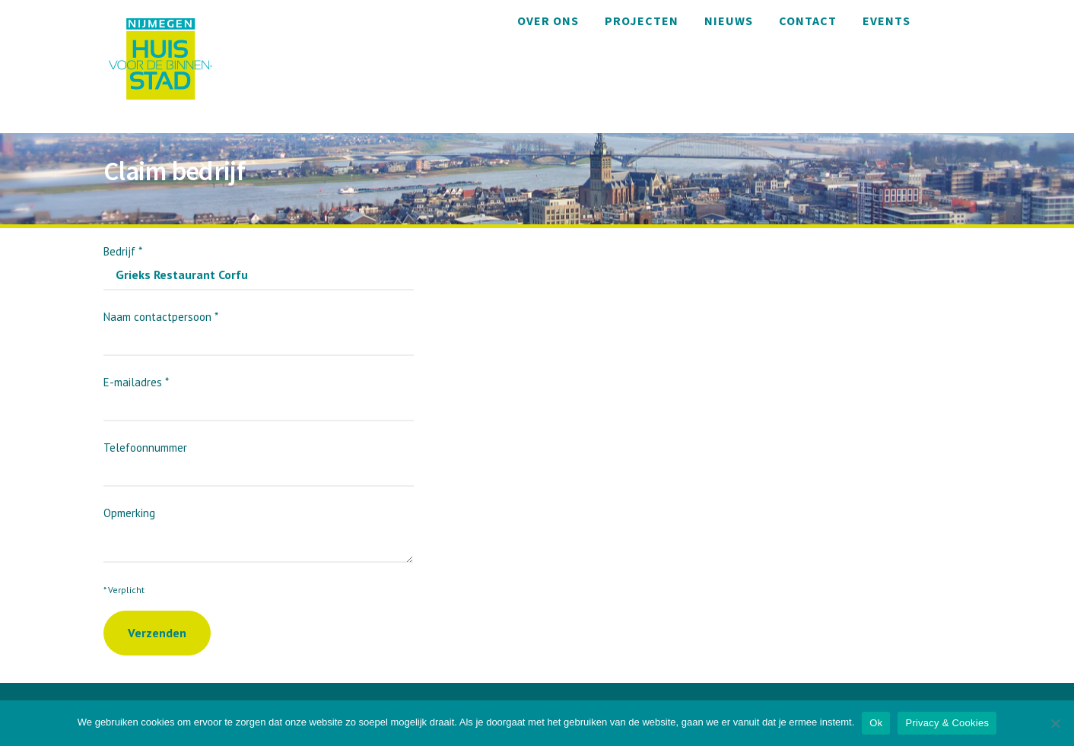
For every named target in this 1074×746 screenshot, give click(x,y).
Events (886, 20)
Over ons (548, 20)
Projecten (641, 20)
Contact (808, 20)
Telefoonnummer (258, 459)
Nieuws (728, 20)
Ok (875, 723)
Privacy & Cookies (947, 723)
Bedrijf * (258, 262)
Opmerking (258, 527)
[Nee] (1055, 723)
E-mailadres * (258, 393)
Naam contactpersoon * (258, 328)
